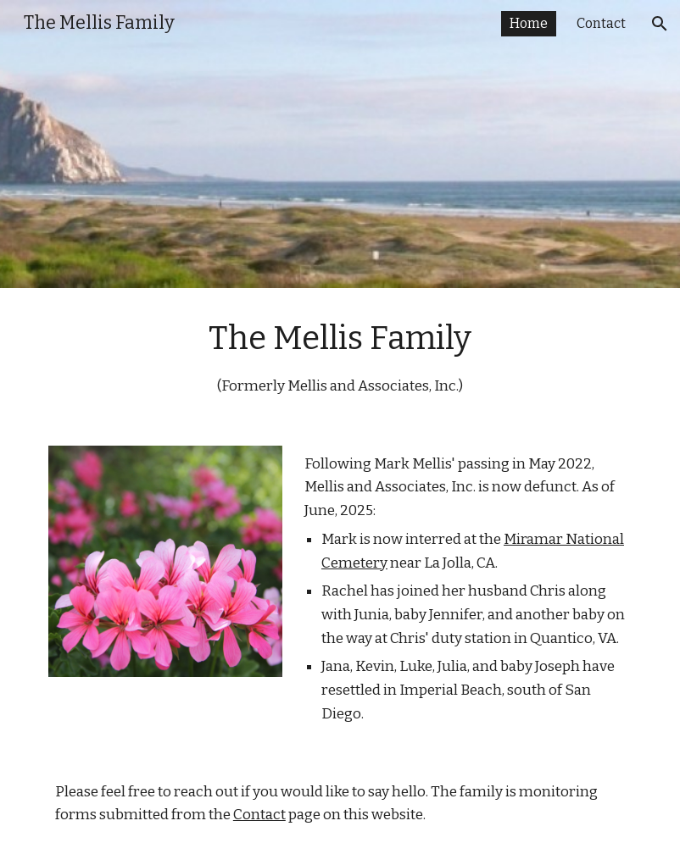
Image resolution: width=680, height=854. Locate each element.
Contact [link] (601, 23)
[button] (659, 23)
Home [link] (529, 23)
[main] (340, 356)
